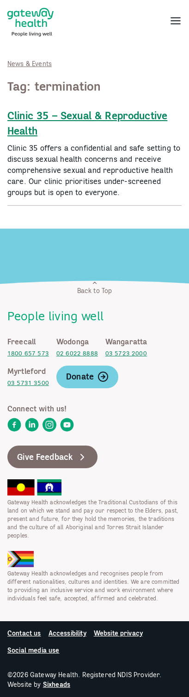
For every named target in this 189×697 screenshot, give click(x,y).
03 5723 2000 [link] (126, 353)
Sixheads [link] (56, 684)
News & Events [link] (29, 64)
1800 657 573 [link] (28, 353)
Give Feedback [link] (52, 457)
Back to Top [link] (94, 287)
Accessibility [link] (67, 633)
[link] (30, 20)
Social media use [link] (33, 650)
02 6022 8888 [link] (77, 353)
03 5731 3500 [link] (28, 383)
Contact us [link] (24, 633)
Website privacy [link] (118, 633)
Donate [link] (87, 376)
